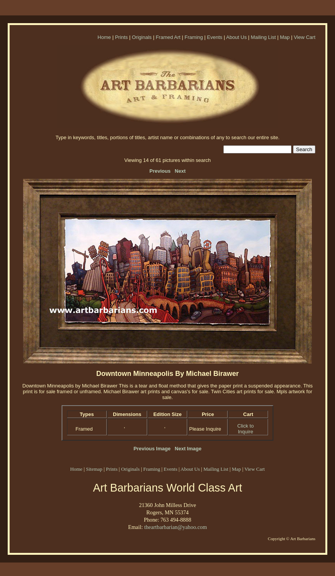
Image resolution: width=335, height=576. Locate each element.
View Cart (304, 37)
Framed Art (168, 37)
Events (215, 37)
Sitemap (94, 469)
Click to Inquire (245, 429)
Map (285, 37)
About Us (236, 37)
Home (104, 37)
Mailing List (263, 37)
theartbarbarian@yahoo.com (175, 527)
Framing (193, 37)
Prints (121, 37)
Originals (141, 37)
